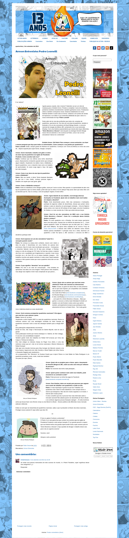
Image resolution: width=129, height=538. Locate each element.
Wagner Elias (97, 390)
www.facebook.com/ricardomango (74, 295)
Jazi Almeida (97, 327)
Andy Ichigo (96, 278)
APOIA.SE (55, 38)
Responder (24, 467)
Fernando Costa (98, 302)
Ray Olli (95, 369)
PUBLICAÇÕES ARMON (24, 41)
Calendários (96, 410)
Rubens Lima (97, 378)
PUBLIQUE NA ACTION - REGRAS (100, 41)
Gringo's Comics (98, 314)
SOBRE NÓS (94, 38)
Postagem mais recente (24, 526)
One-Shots (49, 41)
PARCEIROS (105, 38)
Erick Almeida (97, 296)
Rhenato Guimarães (99, 372)
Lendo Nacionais (98, 431)
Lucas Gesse (97, 345)
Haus (94, 318)
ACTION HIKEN (22, 38)
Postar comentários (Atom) (55, 532)
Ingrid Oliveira (97, 321)
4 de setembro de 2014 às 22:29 (40, 460)
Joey (94, 330)
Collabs (95, 416)
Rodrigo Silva (97, 375)
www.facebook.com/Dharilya (73, 297)
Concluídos (39, 41)
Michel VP (96, 354)
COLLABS (75, 38)
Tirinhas (83, 41)
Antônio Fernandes (98, 281)
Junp (94, 336)
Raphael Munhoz (98, 366)
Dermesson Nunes (98, 291)
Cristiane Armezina (98, 287)
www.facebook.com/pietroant (75, 293)
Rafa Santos (96, 363)
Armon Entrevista (28, 448)
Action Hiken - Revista (99, 401)
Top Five (95, 437)
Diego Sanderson (98, 293)
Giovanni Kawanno (98, 312)
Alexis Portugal (97, 275)
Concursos (96, 419)
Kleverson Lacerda (98, 339)
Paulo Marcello (97, 360)
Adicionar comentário (23, 471)
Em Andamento (61, 41)
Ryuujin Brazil (97, 384)
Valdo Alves (96, 387)
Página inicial (53, 526)
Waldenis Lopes (98, 393)
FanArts (95, 425)
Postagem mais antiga (81, 526)
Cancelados (73, 41)
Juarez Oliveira (97, 333)
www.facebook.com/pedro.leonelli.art (57, 379)
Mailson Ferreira (98, 348)
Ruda (94, 381)
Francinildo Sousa (98, 306)
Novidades (96, 434)
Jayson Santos (97, 324)
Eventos (95, 422)
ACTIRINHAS (34, 38)
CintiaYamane (25, 460)
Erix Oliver (96, 300)
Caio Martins (97, 285)
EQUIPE (84, 38)
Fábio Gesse (97, 308)
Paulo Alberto (97, 357)
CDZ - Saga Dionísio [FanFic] (102, 407)
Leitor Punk (96, 428)
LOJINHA (45, 38)
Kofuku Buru (96, 342)
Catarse (95, 413)
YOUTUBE (65, 38)
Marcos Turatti (97, 351)
